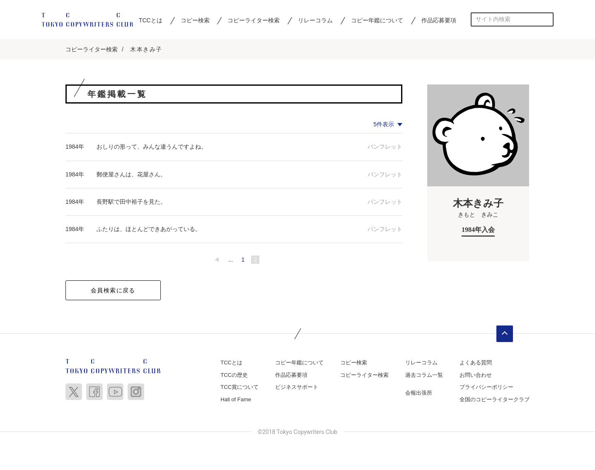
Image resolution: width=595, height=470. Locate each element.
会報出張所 (418, 393)
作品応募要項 (438, 20)
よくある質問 (476, 363)
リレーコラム (315, 20)
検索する (547, 19)
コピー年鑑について (377, 20)
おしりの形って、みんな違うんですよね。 (152, 147)
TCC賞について (239, 388)
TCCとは (150, 20)
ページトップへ (504, 334)
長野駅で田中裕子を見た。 (131, 202)
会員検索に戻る (113, 291)
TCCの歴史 (234, 375)
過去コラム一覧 (424, 375)
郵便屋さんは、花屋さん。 (131, 174)
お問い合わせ (476, 375)
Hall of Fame (235, 400)
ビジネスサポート (296, 388)
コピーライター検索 (253, 20)
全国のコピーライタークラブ (495, 400)
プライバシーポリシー (486, 388)
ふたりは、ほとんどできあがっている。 (149, 229)
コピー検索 (195, 20)
